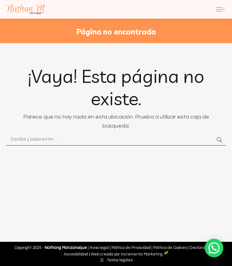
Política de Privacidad (131, 248)
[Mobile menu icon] (220, 9)
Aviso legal (100, 248)
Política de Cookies (170, 248)
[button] (214, 248)
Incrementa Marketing (145, 254)
